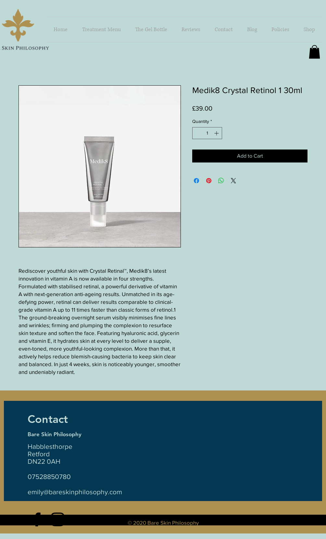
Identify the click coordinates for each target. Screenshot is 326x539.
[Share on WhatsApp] (221, 181)
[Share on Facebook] (196, 181)
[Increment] (217, 133)
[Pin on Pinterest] (209, 181)
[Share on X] (233, 181)
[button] (309, 29)
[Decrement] (197, 133)
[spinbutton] (207, 133)
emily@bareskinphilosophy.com (75, 492)
